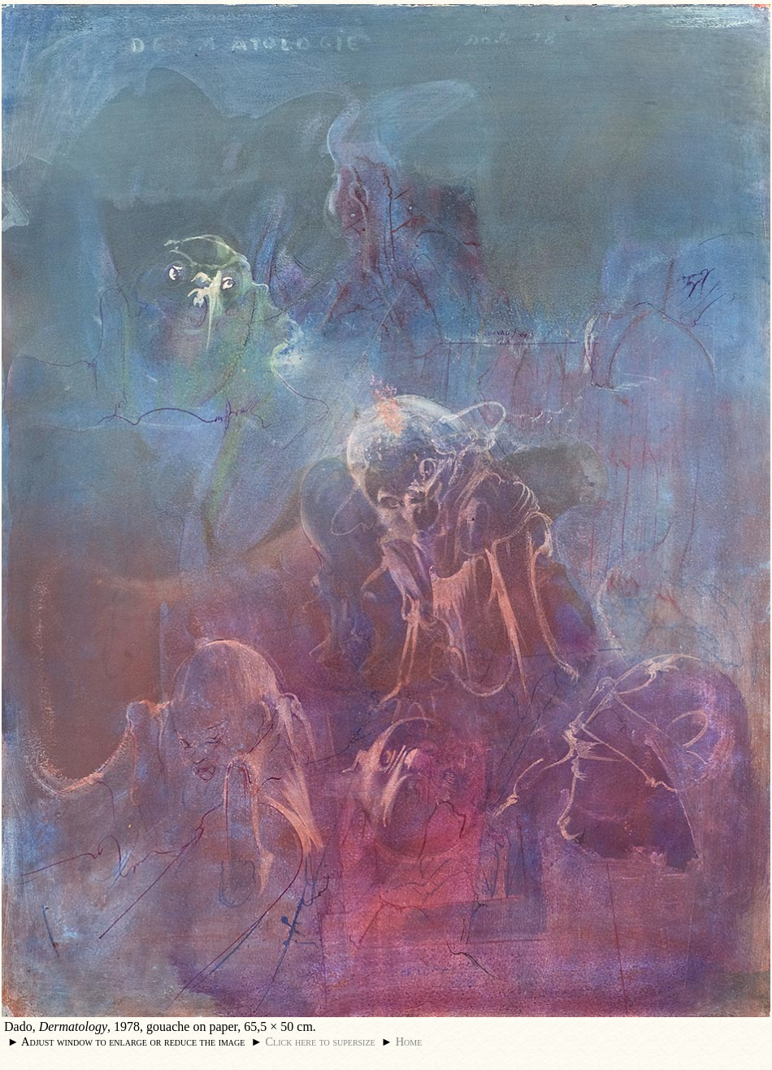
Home (409, 1041)
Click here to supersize (320, 1041)
